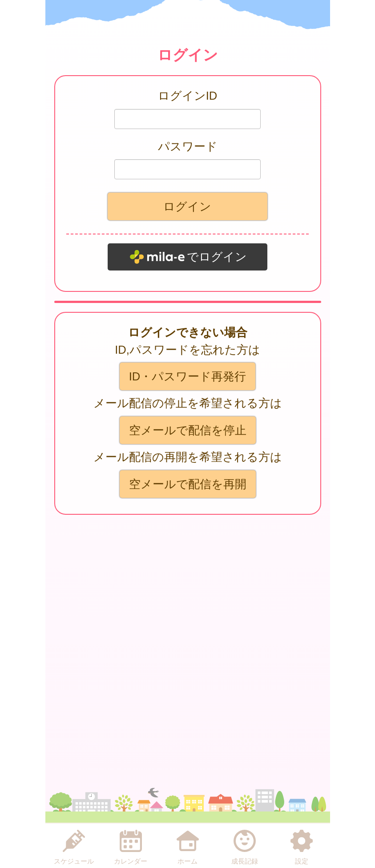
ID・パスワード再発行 (187, 376)
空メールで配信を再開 (187, 484)
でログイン (217, 256)
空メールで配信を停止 (187, 430)
